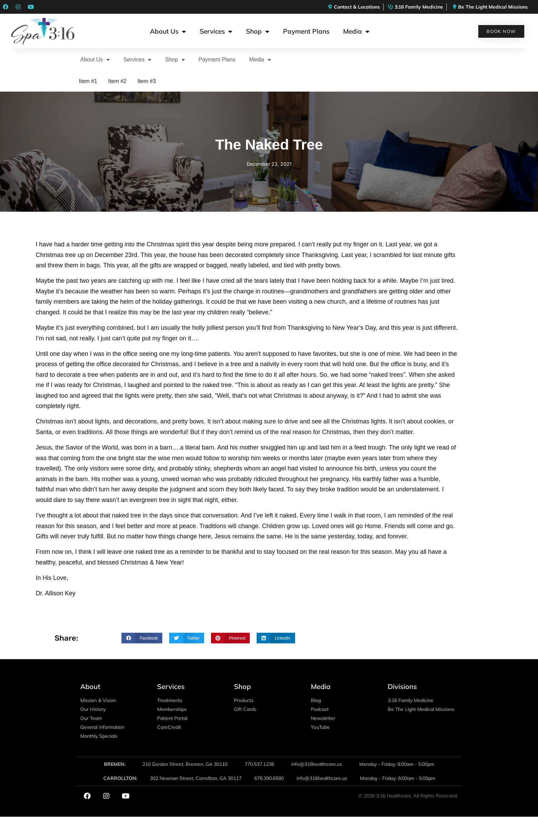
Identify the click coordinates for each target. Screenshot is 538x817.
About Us (168, 31)
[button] (141, 638)
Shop (257, 31)
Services (216, 31)
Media (356, 31)
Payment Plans (306, 31)
